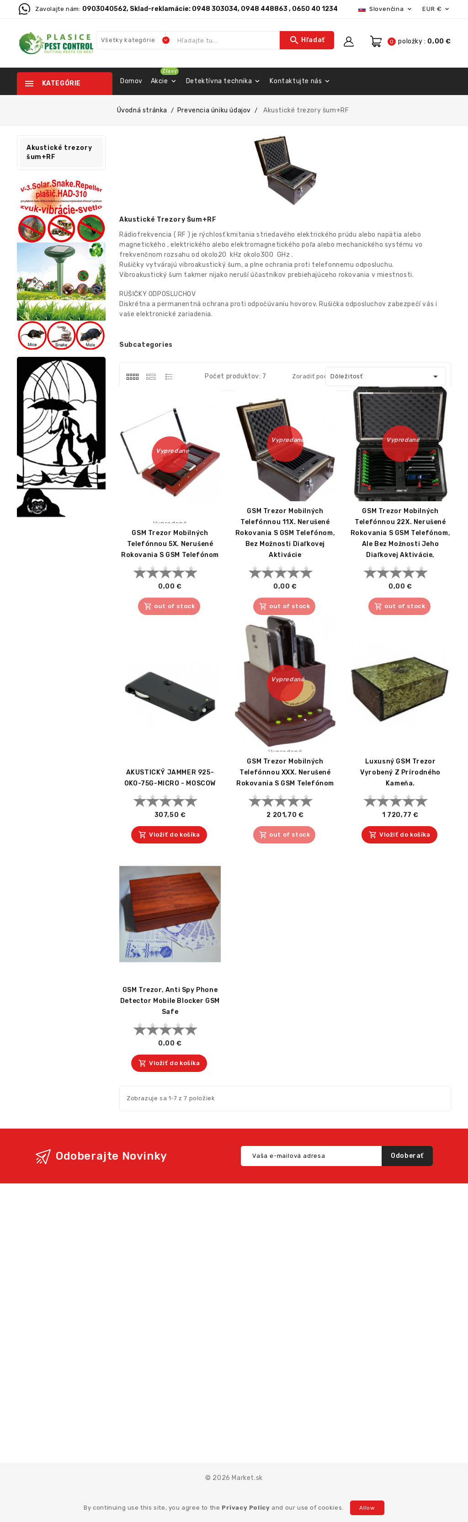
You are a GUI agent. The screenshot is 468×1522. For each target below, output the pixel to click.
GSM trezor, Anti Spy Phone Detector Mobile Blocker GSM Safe (170, 1001)
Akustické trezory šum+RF (59, 152)
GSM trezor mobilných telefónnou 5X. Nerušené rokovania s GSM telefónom (170, 544)
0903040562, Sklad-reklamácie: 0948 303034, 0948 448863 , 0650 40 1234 (210, 9)
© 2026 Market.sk (234, 1478)
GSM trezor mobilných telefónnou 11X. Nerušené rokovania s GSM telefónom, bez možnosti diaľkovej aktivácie (285, 533)
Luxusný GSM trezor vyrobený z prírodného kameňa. (400, 772)
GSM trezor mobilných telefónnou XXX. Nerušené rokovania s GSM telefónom (285, 772)
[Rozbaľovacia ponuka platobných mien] (436, 9)
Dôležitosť (385, 376)
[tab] (132, 376)
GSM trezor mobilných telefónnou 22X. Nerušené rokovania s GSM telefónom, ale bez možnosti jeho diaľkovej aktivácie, (401, 533)
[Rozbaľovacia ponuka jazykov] (386, 9)
